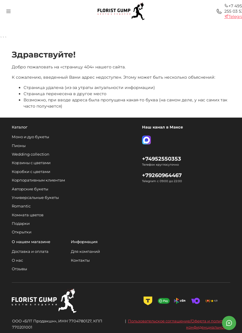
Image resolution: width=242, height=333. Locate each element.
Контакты (80, 260)
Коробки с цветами (31, 171)
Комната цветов (28, 215)
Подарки (21, 223)
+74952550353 (161, 158)
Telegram (187, 14)
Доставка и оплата (30, 251)
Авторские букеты (30, 189)
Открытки (21, 232)
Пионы (19, 146)
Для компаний (85, 251)
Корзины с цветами (31, 163)
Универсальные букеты (35, 197)
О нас (17, 260)
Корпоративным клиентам (38, 180)
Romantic (21, 206)
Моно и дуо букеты (30, 137)
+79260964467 (162, 175)
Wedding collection (30, 154)
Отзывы (19, 269)
